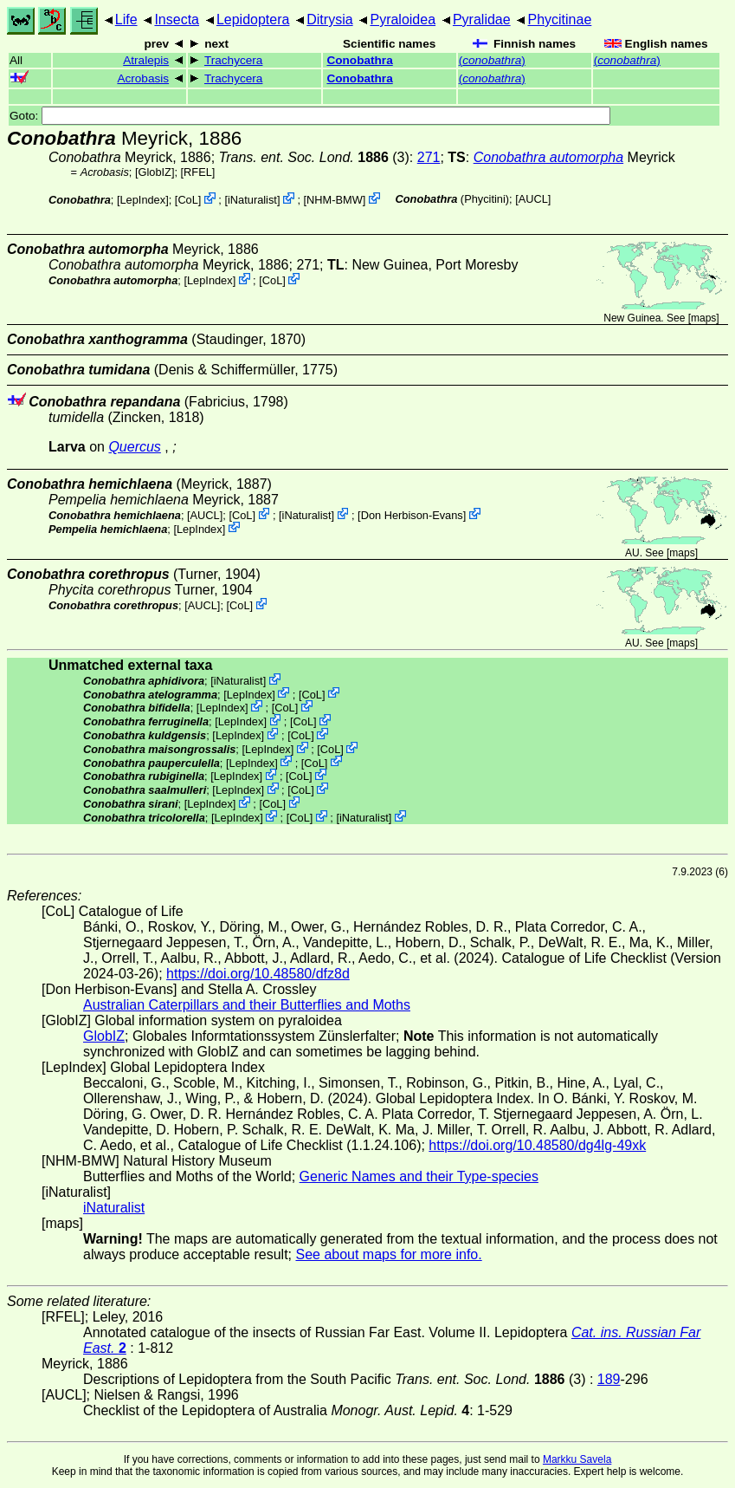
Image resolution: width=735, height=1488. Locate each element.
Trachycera (233, 60)
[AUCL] (533, 198)
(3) (314, 157)
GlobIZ (154, 172)
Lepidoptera (253, 19)
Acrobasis (143, 78)
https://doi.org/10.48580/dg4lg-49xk (537, 1145)
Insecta (176, 19)
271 (429, 157)
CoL (187, 199)
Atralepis (146, 60)
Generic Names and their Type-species (419, 1176)
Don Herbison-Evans (412, 515)
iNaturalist (252, 199)
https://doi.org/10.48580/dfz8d (258, 973)
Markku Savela (577, 1459)
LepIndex (142, 199)
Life (126, 19)
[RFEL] (198, 172)
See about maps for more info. (388, 1254)
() (492, 60)
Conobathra (359, 60)
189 (609, 1379)
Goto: (310, 115)
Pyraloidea (402, 19)
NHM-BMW (334, 199)
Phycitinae (559, 19)
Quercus (134, 446)
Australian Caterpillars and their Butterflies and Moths (246, 1004)
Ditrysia (329, 19)
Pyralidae (482, 19)
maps (703, 318)
